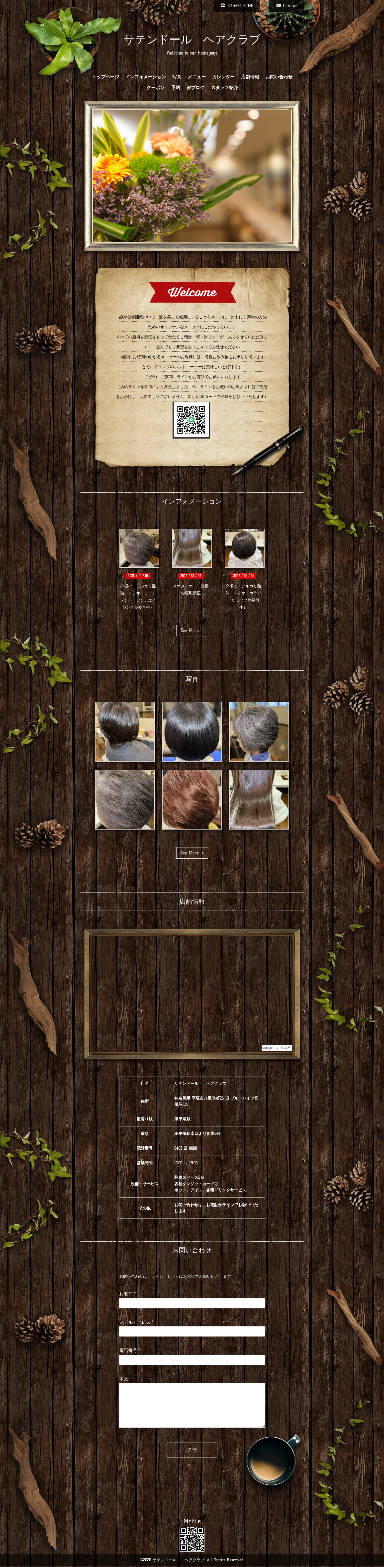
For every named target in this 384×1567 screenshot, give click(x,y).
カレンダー (223, 77)
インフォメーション (145, 77)
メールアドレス (136, 1322)
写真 (176, 77)
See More (192, 630)
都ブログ (195, 87)
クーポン (156, 87)
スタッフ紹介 (224, 87)
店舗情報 (250, 77)
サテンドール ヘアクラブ (192, 39)
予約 (175, 87)
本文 (123, 1379)
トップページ (105, 77)
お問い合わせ (279, 77)
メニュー (197, 77)
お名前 (127, 1294)
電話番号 (129, 1350)
